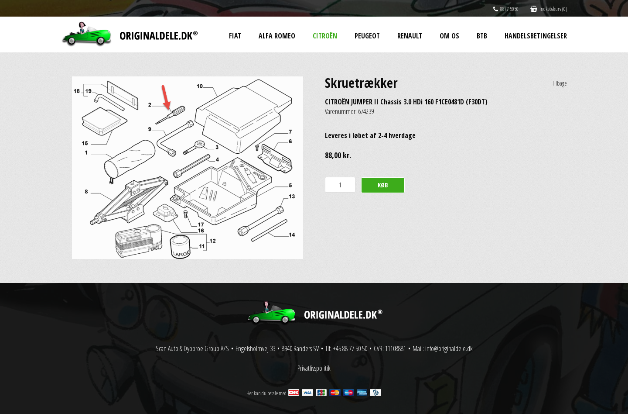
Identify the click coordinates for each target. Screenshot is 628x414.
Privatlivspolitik (314, 368)
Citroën (325, 35)
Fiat (235, 35)
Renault (409, 35)
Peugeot (367, 35)
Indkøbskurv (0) (548, 9)
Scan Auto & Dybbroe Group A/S (192, 348)
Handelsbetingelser (536, 35)
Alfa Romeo (277, 35)
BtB (482, 35)
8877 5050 (506, 9)
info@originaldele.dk (449, 348)
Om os (449, 35)
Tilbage (559, 83)
